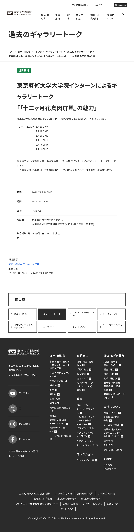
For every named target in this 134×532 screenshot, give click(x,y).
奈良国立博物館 (85, 493)
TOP (11, 52)
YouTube (18, 393)
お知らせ (108, 465)
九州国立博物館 (106, 493)
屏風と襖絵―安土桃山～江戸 (23, 264)
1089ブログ (110, 469)
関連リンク (112, 504)
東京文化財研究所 (66, 499)
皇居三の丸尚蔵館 (43, 499)
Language (120, 5)
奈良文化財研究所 (90, 499)
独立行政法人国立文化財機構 (34, 493)
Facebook (19, 439)
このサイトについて (92, 504)
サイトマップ (67, 509)
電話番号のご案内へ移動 (22, 375)
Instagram (19, 424)
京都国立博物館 (63, 493)
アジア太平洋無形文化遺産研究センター (37, 504)
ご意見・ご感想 (70, 504)
